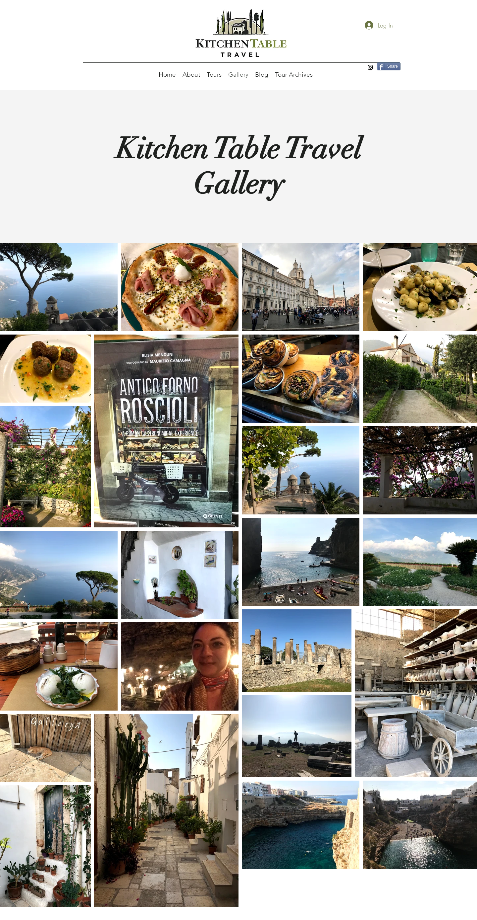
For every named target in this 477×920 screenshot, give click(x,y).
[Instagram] (370, 67)
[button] (191, 75)
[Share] (388, 66)
